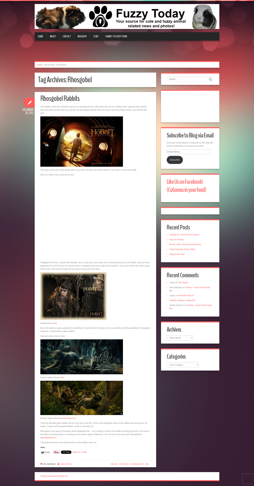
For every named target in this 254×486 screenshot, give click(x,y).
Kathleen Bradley (176, 300)
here (54, 323)
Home (40, 36)
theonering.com (68, 418)
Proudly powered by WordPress (54, 476)
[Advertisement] (127, 52)
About (53, 36)
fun (147, 464)
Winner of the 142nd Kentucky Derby (185, 244)
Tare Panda (183, 282)
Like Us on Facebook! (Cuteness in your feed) (186, 186)
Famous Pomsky (176, 239)
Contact (67, 36)
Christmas (124, 464)
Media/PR (82, 36)
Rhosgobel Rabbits (60, 98)
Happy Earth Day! (177, 254)
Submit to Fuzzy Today (116, 36)
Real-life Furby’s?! (186, 295)
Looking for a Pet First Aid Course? (184, 235)
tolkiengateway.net (48, 438)
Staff (96, 36)
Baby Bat (191, 300)
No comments (49, 464)
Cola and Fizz (66, 464)
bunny (114, 464)
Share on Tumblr (80, 452)
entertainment (137, 464)
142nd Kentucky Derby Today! (182, 249)
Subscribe (175, 160)
